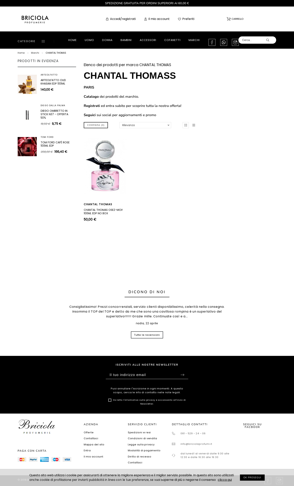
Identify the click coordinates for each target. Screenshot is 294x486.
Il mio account (93, 456)
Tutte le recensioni (147, 335)
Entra (87, 450)
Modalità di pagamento (144, 450)
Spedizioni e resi (139, 432)
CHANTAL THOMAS (98, 204)
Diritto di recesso (139, 456)
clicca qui (225, 480)
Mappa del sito (94, 444)
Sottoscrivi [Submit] (182, 375)
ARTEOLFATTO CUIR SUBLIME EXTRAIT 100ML (55, 151)
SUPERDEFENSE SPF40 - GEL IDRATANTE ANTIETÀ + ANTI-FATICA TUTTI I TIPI (56, 85)
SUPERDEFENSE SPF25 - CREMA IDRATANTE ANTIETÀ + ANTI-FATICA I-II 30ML (56, 120)
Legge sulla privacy (141, 444)
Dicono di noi (147, 292)
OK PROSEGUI (252, 477)
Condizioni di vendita (142, 438)
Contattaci (91, 438)
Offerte (89, 432)
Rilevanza (128, 125)
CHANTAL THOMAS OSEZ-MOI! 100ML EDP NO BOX (103, 211)
